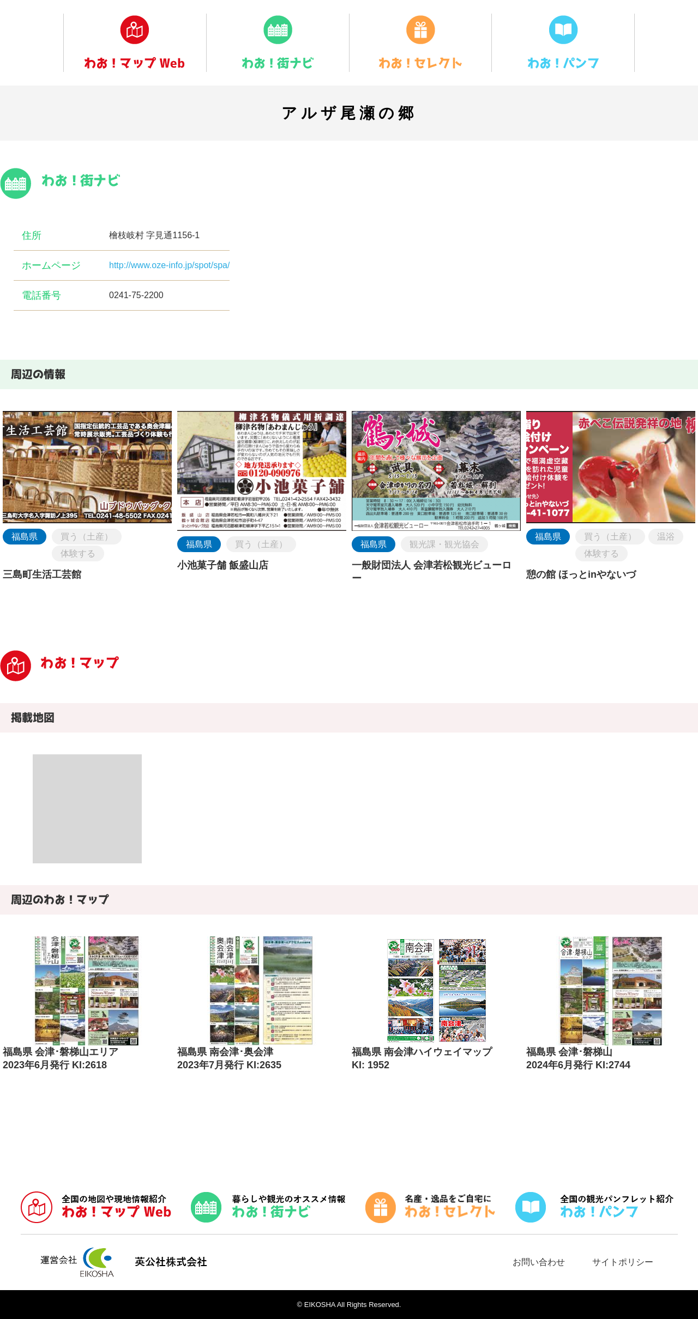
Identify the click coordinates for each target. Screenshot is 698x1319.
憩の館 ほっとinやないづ (581, 574)
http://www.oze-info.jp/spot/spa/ (169, 265)
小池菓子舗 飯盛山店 (222, 565)
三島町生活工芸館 (42, 574)
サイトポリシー (622, 1262)
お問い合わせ (539, 1262)
